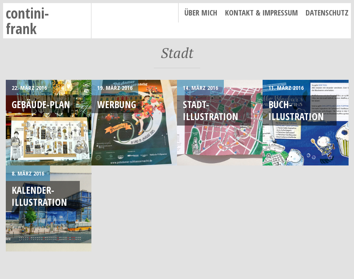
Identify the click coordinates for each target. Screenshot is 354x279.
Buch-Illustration (296, 110)
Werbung (116, 104)
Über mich (200, 12)
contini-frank (27, 20)
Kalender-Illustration (39, 195)
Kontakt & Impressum (261, 12)
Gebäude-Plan (41, 104)
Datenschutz (327, 12)
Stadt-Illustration (210, 110)
